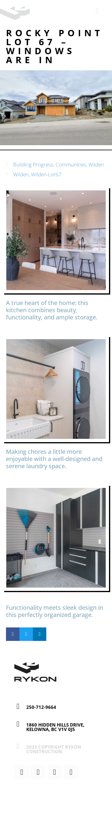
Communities (71, 164)
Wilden (96, 164)
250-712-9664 (41, 707)
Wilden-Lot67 (46, 174)
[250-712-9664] (18, 706)
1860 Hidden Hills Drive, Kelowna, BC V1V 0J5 (55, 727)
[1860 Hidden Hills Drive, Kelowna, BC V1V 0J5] (18, 724)
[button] (12, 634)
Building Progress (33, 164)
